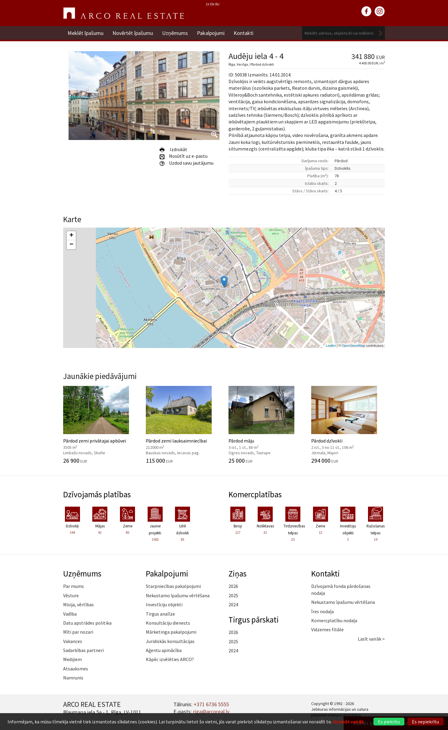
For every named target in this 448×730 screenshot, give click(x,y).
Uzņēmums (175, 33)
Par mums (73, 586)
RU (217, 4)
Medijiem (72, 659)
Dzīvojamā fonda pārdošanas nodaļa (340, 589)
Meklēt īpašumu (85, 33)
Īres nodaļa (322, 611)
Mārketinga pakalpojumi (171, 632)
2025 (233, 595)
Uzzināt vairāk (348, 722)
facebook (366, 11)
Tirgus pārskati (254, 619)
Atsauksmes (75, 669)
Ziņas (238, 573)
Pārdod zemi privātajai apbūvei (100, 425)
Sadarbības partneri (83, 650)
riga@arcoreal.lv (211, 711)
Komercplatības (255, 494)
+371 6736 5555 (211, 704)
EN (212, 4)
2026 (233, 586)
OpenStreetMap (353, 345)
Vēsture (71, 595)
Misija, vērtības (78, 604)
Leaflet (331, 345)
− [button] (71, 244)
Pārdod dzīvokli (348, 425)
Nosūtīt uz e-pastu (183, 156)
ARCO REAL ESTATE (123, 13)
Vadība (70, 614)
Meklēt (380, 33)
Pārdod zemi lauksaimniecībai (182, 425)
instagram (380, 11)
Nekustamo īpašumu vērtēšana (178, 595)
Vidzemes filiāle (327, 629)
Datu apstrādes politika (87, 623)
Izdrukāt (173, 149)
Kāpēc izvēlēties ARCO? (170, 659)
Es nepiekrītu (425, 722)
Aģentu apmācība (164, 650)
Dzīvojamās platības (97, 494)
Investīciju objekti (164, 604)
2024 (233, 604)
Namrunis (73, 678)
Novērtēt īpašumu (132, 33)
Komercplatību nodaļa (334, 620)
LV (207, 4)
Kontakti (243, 33)
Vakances (72, 641)
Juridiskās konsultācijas (170, 641)
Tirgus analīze (160, 614)
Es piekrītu (389, 722)
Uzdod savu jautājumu (186, 163)
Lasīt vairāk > (371, 639)
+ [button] (71, 235)
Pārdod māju (265, 425)
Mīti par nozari (78, 632)
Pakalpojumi (211, 33)
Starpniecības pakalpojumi (173, 586)
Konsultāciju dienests (168, 623)
